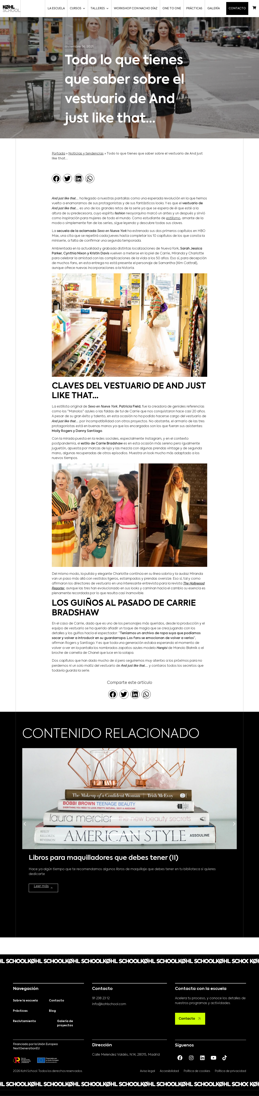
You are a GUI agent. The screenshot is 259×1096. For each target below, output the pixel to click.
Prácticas (195, 8)
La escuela (57, 8)
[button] (56, 178)
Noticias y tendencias (86, 153)
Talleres (100, 8)
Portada (58, 153)
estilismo (173, 218)
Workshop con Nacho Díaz (136, 8)
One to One (172, 8)
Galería (214, 8)
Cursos (78, 8)
